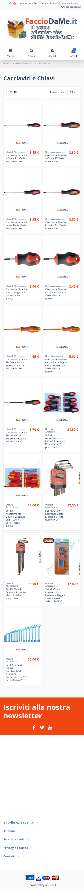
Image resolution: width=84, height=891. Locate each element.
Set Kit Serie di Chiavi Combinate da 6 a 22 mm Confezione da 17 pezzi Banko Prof (16, 672)
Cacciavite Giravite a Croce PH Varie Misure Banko (16, 158)
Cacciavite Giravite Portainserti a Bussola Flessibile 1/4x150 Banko (16, 437)
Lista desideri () (71, 6)
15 (72, 92)
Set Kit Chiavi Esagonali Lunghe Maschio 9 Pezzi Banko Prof (16, 594)
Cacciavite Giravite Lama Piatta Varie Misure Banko (16, 225)
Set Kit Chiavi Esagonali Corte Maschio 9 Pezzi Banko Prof (54, 515)
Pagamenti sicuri (49, 3)
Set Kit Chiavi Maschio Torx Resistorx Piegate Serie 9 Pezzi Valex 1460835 (55, 595)
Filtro (15, 92)
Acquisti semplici (28, 3)
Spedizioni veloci (70, 3)
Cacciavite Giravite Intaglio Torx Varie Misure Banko (56, 225)
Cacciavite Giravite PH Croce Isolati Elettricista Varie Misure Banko (16, 364)
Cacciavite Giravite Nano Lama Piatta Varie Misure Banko (56, 294)
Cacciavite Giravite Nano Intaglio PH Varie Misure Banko (16, 294)
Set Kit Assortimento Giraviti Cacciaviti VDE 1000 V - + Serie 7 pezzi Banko (16, 518)
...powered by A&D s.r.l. (42, 885)
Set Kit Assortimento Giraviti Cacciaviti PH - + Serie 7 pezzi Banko (55, 441)
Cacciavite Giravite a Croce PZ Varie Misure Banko (56, 158)
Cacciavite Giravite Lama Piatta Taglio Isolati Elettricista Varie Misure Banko (56, 365)
